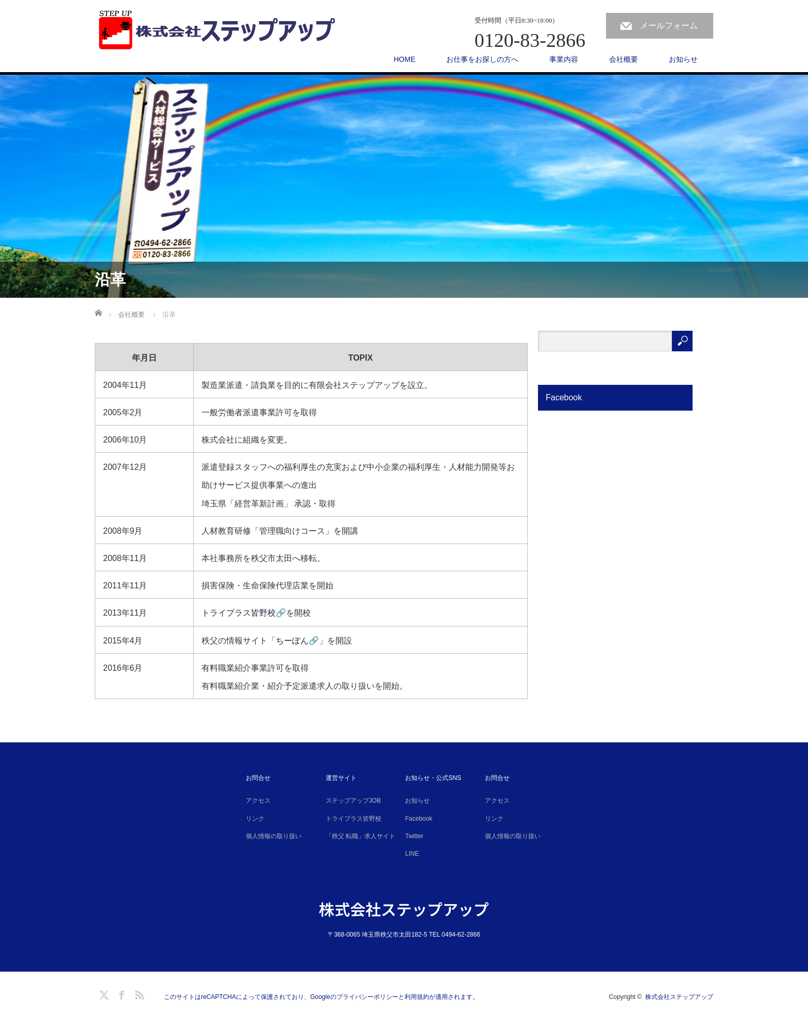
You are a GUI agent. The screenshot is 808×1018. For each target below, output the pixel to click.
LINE (412, 853)
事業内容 (563, 59)
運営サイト (341, 778)
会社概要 (623, 59)
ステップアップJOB (353, 800)
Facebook (418, 818)
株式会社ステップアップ (404, 908)
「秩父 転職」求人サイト (360, 836)
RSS (138, 993)
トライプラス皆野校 (353, 818)
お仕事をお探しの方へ (482, 59)
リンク (255, 818)
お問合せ (258, 778)
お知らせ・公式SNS (433, 778)
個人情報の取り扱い (273, 836)
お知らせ (683, 59)
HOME (404, 59)
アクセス (258, 800)
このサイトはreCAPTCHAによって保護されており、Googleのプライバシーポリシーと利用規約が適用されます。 (321, 996)
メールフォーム (669, 25)
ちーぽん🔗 (297, 640)
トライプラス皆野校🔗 (243, 612)
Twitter (414, 836)
